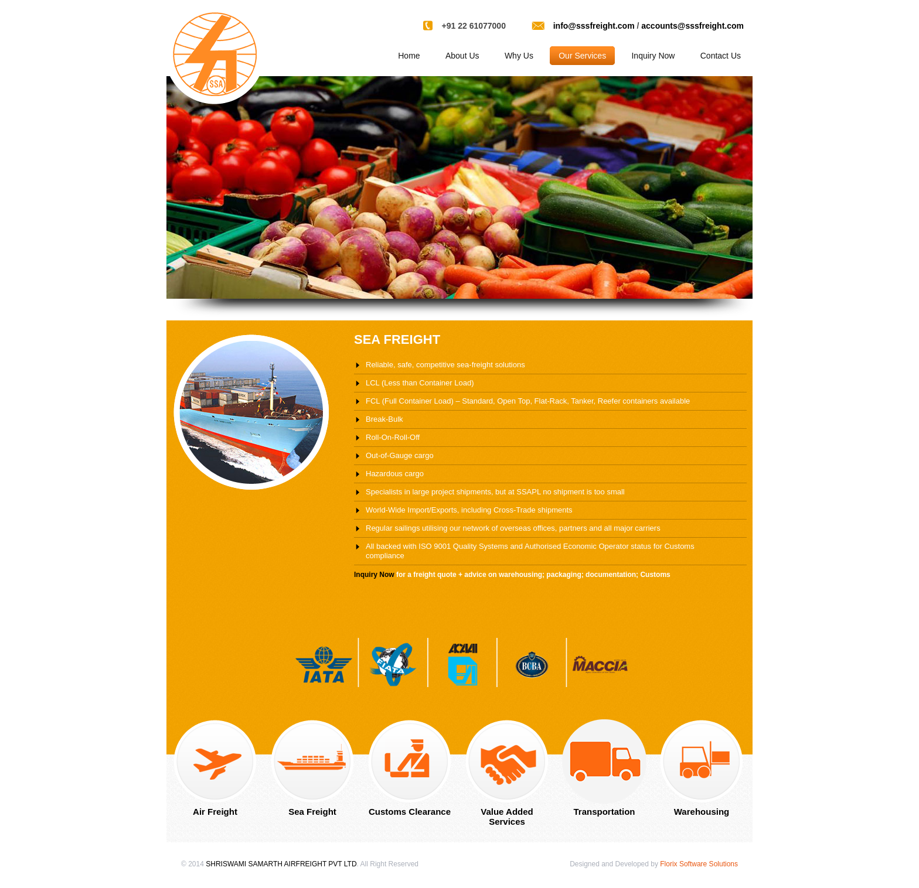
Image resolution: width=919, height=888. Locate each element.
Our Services (582, 55)
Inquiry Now (653, 55)
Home (409, 55)
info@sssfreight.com (594, 25)
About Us (462, 55)
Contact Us (720, 55)
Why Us (519, 55)
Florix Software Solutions (699, 864)
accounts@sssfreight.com (692, 25)
